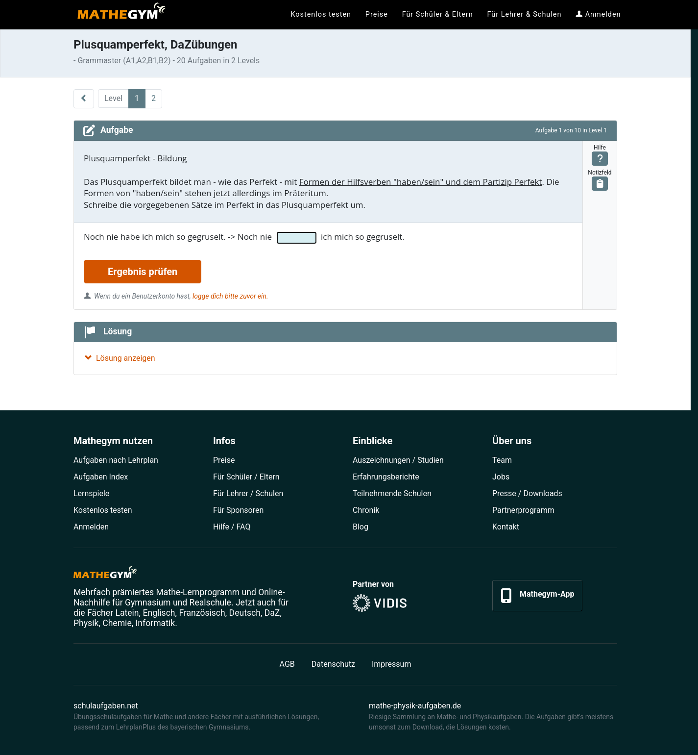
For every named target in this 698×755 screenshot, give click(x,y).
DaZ (272, 613)
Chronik (366, 510)
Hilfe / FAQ (231, 526)
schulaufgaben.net (105, 705)
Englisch (159, 613)
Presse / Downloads (527, 493)
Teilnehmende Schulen (392, 493)
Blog (360, 526)
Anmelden (91, 526)
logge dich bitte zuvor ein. (230, 296)
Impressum (391, 664)
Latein (127, 613)
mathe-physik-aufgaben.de (415, 705)
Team (502, 460)
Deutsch (245, 613)
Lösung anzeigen (119, 358)
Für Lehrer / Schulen (248, 493)
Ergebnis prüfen (142, 271)
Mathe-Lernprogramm (198, 592)
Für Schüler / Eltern (246, 476)
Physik (85, 623)
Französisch (202, 613)
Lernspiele (91, 493)
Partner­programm (523, 510)
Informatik (155, 623)
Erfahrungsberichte (386, 476)
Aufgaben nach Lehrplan (115, 460)
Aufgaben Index (100, 476)
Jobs (500, 476)
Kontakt (505, 526)
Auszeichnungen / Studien (398, 460)
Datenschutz (333, 664)
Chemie (117, 623)
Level (113, 98)
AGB (287, 664)
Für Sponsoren (238, 510)
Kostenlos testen (102, 510)
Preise (224, 460)
